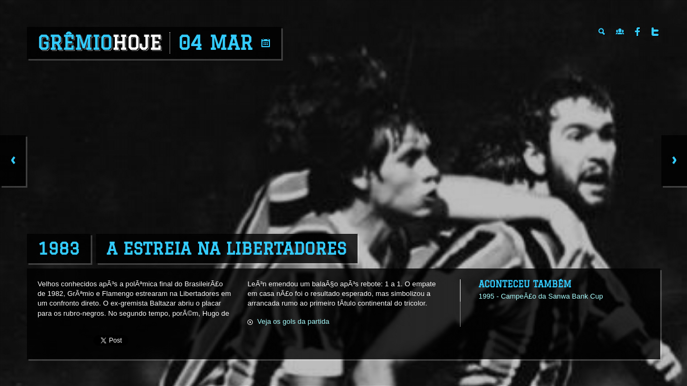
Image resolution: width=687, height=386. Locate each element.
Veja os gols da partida (293, 321)
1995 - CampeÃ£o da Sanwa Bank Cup (541, 296)
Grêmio (100, 43)
